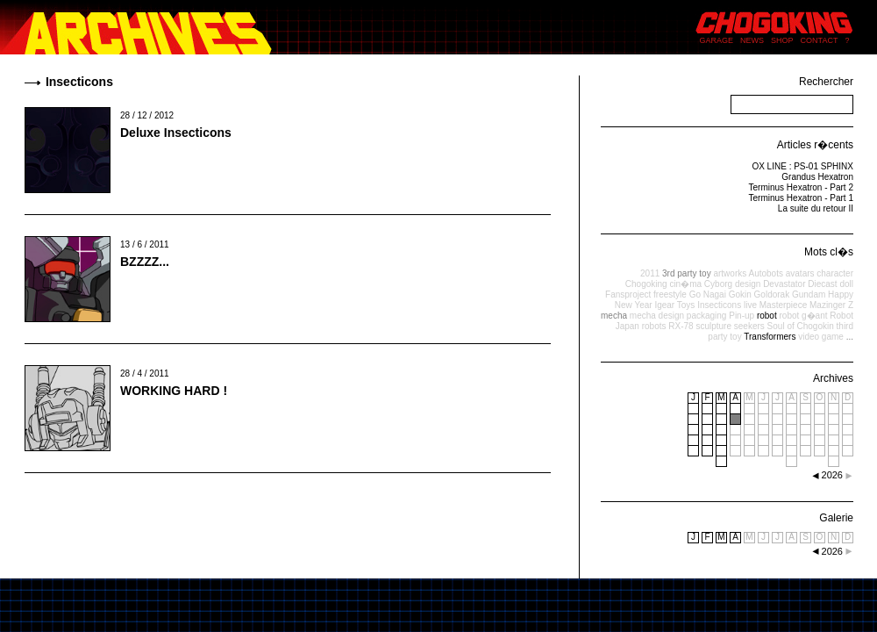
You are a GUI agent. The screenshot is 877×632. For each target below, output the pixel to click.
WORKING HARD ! (173, 391)
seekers (749, 326)
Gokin (740, 294)
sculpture (713, 326)
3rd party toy (686, 273)
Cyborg (718, 284)
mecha (614, 315)
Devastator (784, 284)
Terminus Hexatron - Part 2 (801, 187)
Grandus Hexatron (817, 177)
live (750, 305)
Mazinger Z (831, 305)
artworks (729, 273)
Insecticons (719, 305)
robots (654, 326)
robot (767, 315)
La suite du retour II (815, 208)
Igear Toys (674, 305)
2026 (832, 551)
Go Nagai (707, 294)
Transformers (769, 336)
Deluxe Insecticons (176, 133)
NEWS (752, 40)
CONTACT (819, 40)
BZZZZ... (144, 262)
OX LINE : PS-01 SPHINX (802, 166)
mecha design (657, 315)
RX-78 (680, 326)
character (834, 273)
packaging (707, 315)
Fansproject (628, 294)
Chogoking (646, 284)
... (849, 336)
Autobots (765, 273)
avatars (800, 273)
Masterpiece (783, 305)
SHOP (782, 40)
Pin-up (741, 315)
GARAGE (717, 40)
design (747, 284)
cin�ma (685, 284)
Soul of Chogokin (800, 326)
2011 (650, 273)
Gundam (808, 294)
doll (846, 284)
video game (821, 336)
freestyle (670, 294)
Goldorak (772, 294)
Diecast (822, 284)
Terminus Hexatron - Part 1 (801, 198)
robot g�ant (803, 315)
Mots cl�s (828, 252)
